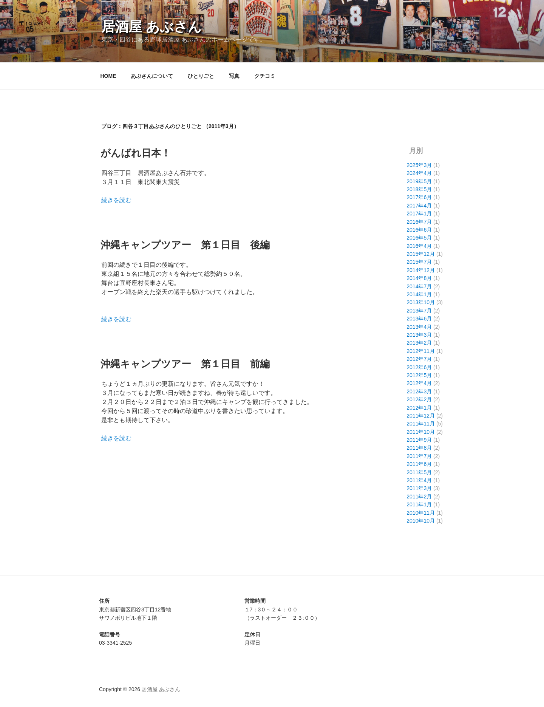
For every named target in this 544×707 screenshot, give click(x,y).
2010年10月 (420, 521)
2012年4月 (419, 383)
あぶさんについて (152, 76)
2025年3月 (419, 165)
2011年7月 (419, 456)
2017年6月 (419, 197)
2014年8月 (419, 278)
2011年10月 (420, 432)
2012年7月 (419, 359)
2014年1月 (419, 294)
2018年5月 (419, 189)
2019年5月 (419, 181)
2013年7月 (419, 311)
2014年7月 (419, 286)
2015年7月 (419, 262)
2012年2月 (419, 399)
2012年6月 (419, 367)
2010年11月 (420, 513)
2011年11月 (420, 424)
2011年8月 (419, 448)
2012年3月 (419, 391)
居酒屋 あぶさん (151, 26)
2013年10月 (420, 302)
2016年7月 (419, 222)
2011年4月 (419, 480)
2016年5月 (419, 238)
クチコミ (264, 76)
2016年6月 (419, 230)
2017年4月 (419, 206)
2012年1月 (419, 408)
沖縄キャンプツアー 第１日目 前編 (185, 364)
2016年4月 (419, 246)
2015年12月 (420, 254)
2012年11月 (420, 351)
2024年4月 (419, 173)
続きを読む (116, 200)
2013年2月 (419, 343)
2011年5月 (419, 472)
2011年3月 (419, 488)
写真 (234, 76)
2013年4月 (419, 327)
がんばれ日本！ (135, 153)
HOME (108, 76)
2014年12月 (420, 270)
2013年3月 (419, 335)
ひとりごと (201, 76)
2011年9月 (419, 440)
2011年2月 (419, 497)
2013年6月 (419, 319)
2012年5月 (419, 375)
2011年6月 (419, 464)
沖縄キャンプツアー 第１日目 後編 (185, 245)
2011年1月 (419, 504)
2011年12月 (420, 416)
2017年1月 (419, 213)
